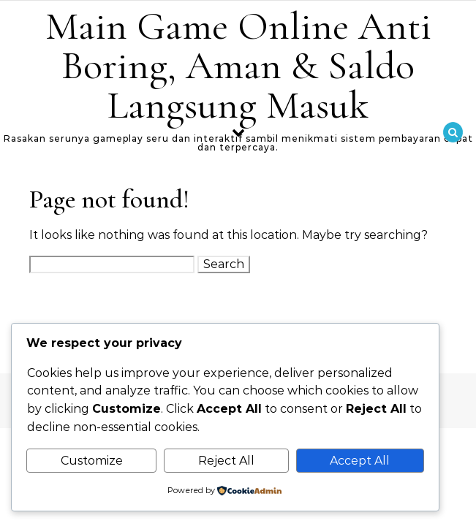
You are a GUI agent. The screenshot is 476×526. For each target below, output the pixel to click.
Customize (92, 461)
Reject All (226, 461)
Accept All (360, 461)
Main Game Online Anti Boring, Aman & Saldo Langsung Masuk (238, 65)
